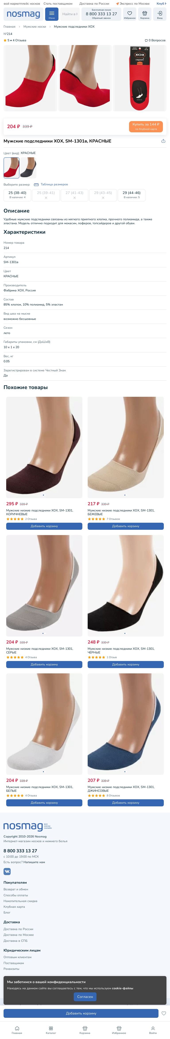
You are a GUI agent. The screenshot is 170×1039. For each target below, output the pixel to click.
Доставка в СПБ (15, 941)
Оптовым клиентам (17, 957)
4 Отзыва (15, 40)
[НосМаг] (23, 14)
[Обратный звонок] (101, 14)
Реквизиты (11, 969)
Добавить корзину (44, 526)
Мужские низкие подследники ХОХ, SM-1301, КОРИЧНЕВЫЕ (39, 511)
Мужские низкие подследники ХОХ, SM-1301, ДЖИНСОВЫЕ (121, 788)
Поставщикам (14, 963)
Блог (7, 912)
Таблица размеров (51, 184)
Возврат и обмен (16, 889)
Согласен (85, 996)
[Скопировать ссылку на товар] (163, 141)
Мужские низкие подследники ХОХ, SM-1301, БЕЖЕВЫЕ (121, 511)
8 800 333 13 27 (20, 851)
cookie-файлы (122, 988)
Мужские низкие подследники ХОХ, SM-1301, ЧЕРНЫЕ (121, 650)
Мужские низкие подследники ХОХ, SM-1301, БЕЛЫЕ (39, 788)
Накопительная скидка (20, 901)
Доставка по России (84, 4)
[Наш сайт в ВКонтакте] (7, 871)
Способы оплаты (16, 895)
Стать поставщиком (47, 4)
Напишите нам (34, 862)
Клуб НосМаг (156, 4)
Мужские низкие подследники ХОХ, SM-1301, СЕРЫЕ (39, 650)
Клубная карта (14, 907)
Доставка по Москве (19, 935)
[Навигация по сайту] (51, 14)
